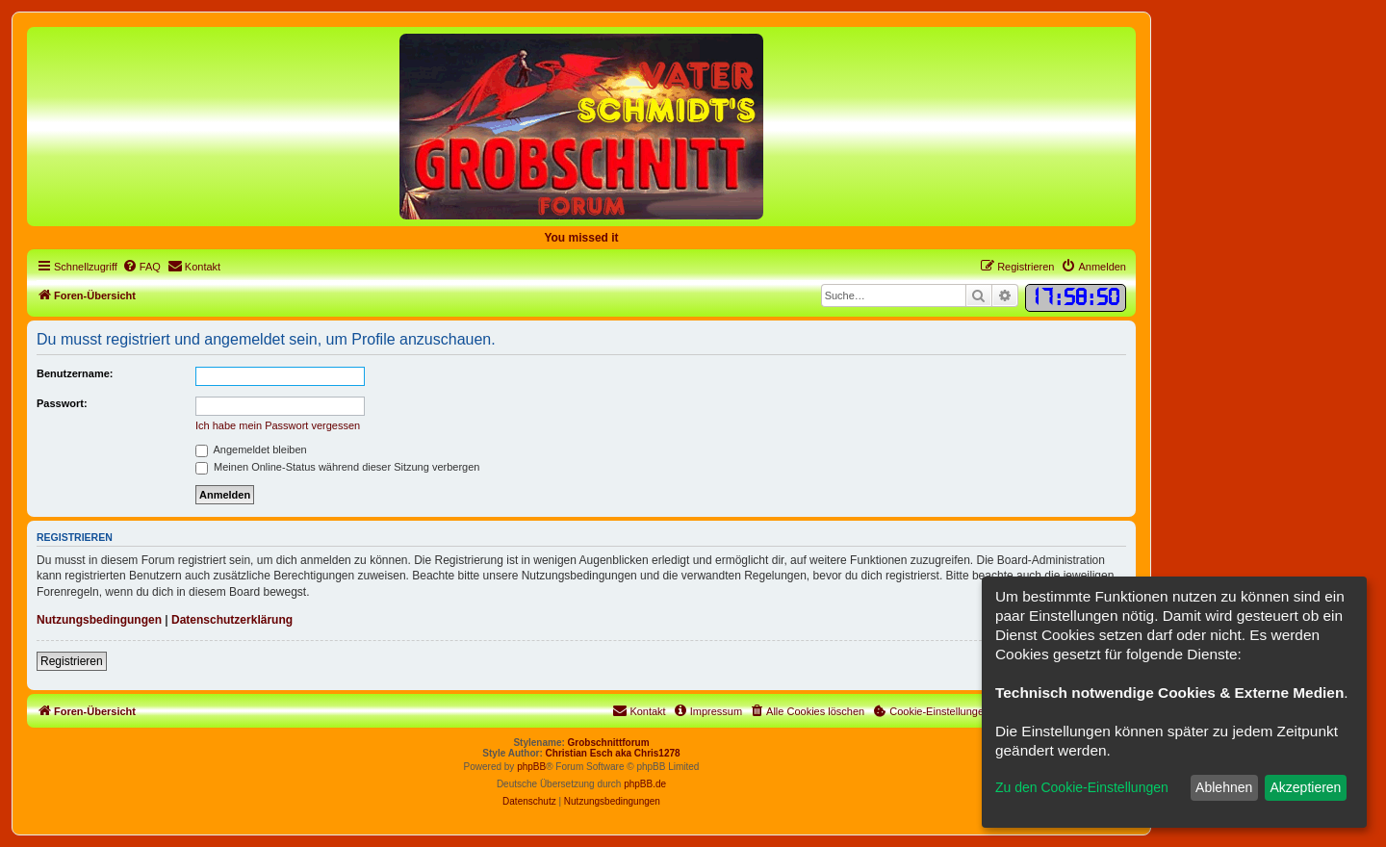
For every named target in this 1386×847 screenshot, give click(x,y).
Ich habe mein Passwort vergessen (277, 425)
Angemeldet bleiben (251, 449)
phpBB (531, 766)
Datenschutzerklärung (232, 620)
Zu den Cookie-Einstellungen (1081, 787)
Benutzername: (75, 373)
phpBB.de (645, 784)
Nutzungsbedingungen (99, 620)
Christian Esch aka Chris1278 (613, 753)
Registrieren (71, 661)
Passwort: (62, 403)
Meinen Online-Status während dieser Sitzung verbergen (337, 467)
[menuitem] (141, 266)
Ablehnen (1223, 787)
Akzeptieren (1305, 787)
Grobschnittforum (609, 742)
